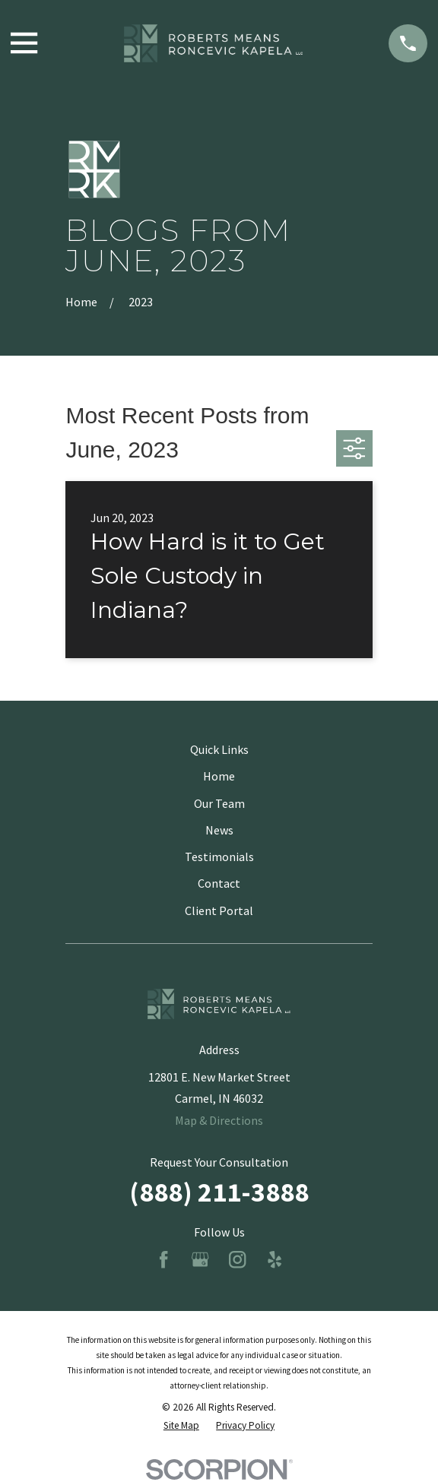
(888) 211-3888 (219, 1192)
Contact (219, 883)
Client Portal (219, 910)
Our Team (219, 803)
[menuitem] (181, 1426)
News (219, 830)
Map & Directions (219, 1120)
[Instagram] (237, 1259)
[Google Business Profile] (200, 1259)
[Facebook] (163, 1259)
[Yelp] (274, 1259)
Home (219, 776)
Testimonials (219, 856)
